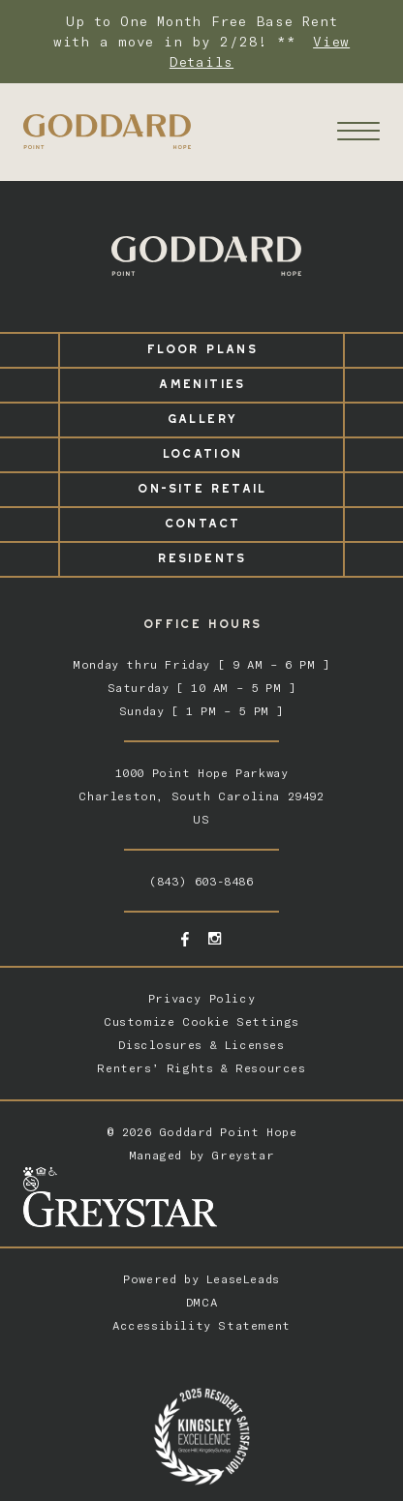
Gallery (202, 415)
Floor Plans (201, 346)
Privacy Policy (201, 998)
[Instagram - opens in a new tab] (214, 938)
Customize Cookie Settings (201, 1021)
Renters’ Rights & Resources (201, 1068)
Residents (201, 555)
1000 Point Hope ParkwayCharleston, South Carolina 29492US (201, 796)
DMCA (201, 1302)
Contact (202, 520)
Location (202, 450)
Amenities (201, 381)
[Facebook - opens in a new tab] (185, 939)
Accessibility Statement (201, 1325)
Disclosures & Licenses (201, 1044)
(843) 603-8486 (201, 881)
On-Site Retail (201, 485)
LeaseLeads (243, 1279)
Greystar (242, 1155)
